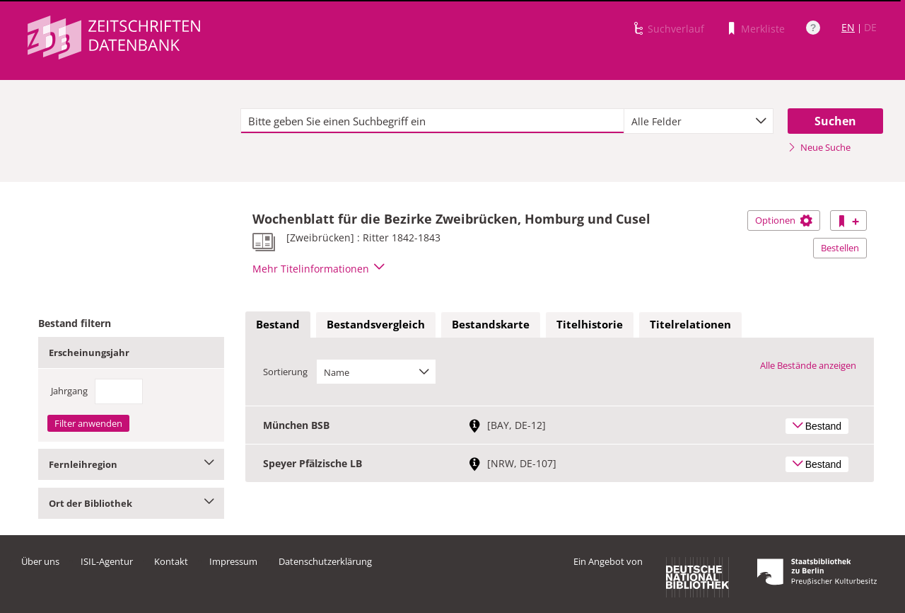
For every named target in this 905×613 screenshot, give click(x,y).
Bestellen (840, 247)
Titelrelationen (690, 324)
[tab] (277, 324)
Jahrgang (69, 390)
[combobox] (698, 121)
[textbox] (432, 121)
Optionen (783, 220)
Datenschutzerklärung (325, 561)
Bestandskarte (491, 324)
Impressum (233, 561)
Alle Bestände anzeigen (808, 365)
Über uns (40, 561)
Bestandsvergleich (376, 324)
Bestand (278, 324)
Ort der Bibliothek (131, 503)
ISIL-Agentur (107, 561)
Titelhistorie (589, 324)
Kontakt (171, 561)
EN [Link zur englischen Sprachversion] (848, 27)
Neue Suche (819, 147)
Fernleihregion (131, 464)
